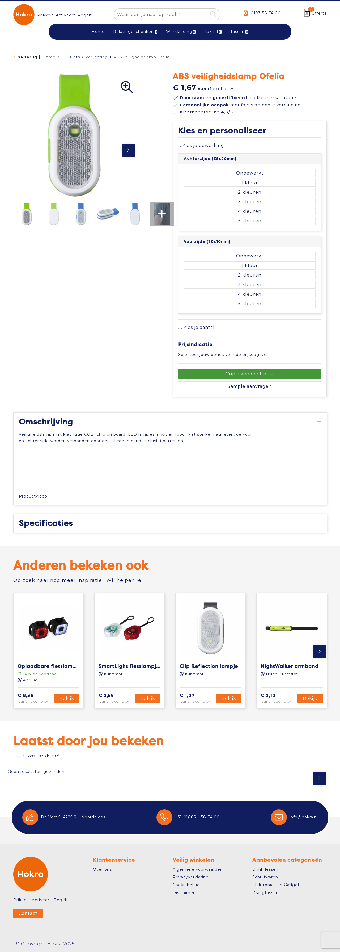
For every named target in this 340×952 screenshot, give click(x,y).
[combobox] (160, 14)
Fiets (75, 56)
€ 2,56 (116, 698)
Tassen (237, 31)
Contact (28, 913)
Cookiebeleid (186, 884)
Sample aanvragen (250, 386)
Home (49, 56)
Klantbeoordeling (206, 111)
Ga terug (27, 57)
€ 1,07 (197, 698)
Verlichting (97, 56)
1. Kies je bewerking (201, 145)
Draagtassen (265, 892)
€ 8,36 (35, 698)
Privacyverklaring (191, 877)
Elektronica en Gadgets (277, 884)
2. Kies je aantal (196, 327)
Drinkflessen (265, 869)
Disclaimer (184, 892)
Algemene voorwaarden (198, 869)
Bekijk (67, 698)
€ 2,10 (278, 698)
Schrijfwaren (265, 877)
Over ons (102, 869)
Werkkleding (179, 31)
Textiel (211, 31)
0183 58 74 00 (266, 13)
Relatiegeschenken (133, 31)
